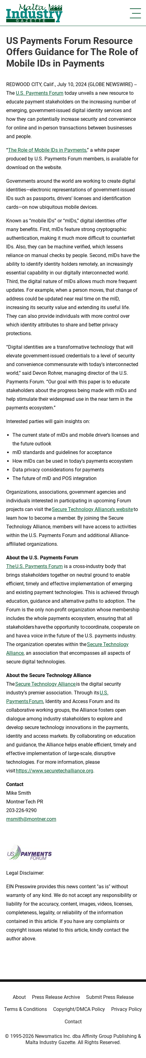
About (19, 997)
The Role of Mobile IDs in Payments (47, 150)
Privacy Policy (126, 1009)
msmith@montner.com (31, 819)
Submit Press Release (110, 997)
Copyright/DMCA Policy (79, 1009)
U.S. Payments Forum (39, 93)
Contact (73, 1022)
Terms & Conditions (25, 1009)
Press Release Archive (56, 997)
